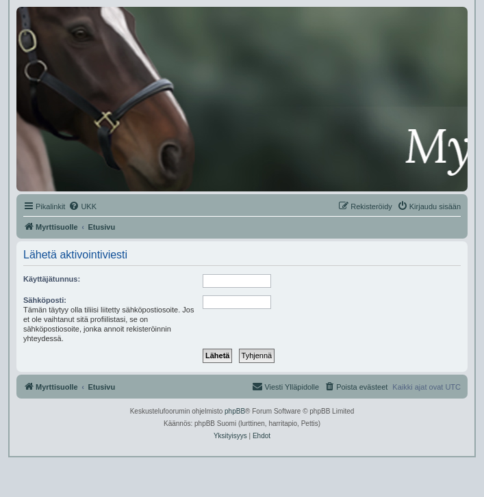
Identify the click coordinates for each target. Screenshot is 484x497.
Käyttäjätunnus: (51, 279)
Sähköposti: (44, 300)
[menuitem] (82, 206)
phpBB (235, 411)
